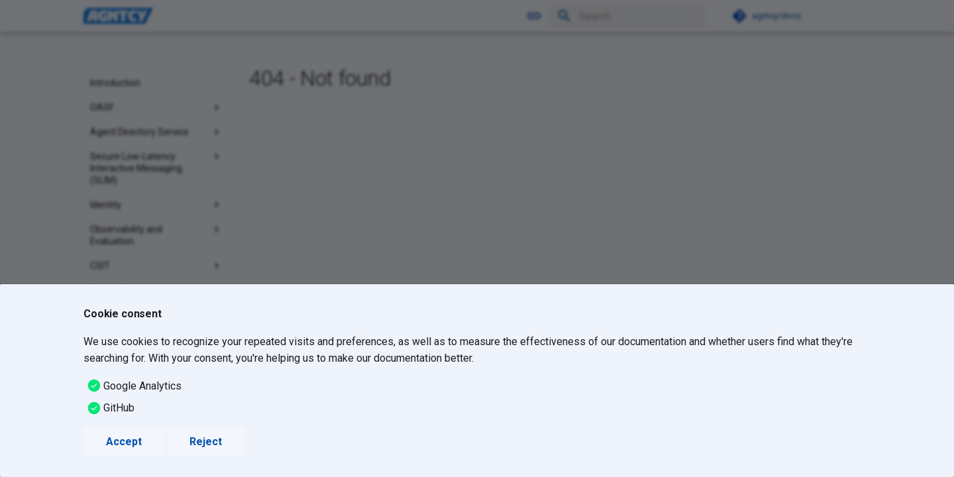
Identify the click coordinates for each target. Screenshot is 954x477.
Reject (205, 441)
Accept (124, 441)
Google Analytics (142, 386)
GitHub (118, 407)
